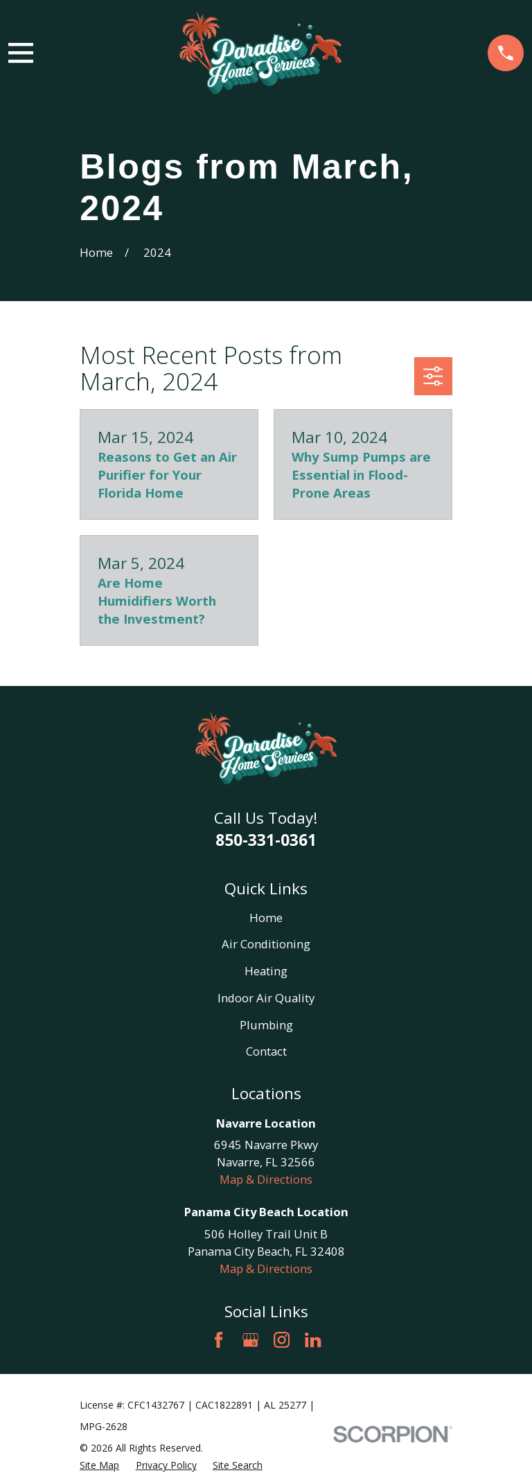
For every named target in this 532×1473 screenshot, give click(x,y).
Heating (266, 971)
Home (266, 917)
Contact (266, 1051)
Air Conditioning (266, 944)
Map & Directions (266, 1179)
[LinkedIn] (313, 1340)
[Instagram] (282, 1340)
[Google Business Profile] (250, 1340)
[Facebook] (219, 1340)
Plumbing (266, 1025)
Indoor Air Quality (266, 998)
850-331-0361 (266, 840)
